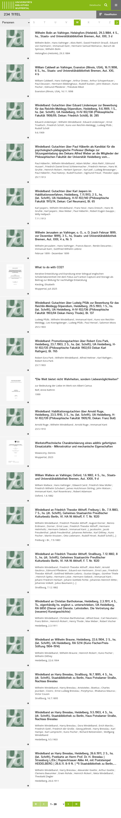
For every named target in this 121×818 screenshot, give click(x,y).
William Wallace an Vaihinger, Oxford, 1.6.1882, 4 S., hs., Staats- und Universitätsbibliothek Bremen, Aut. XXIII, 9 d (75, 477)
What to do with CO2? (49, 267)
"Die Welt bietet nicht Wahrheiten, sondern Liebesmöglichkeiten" (76, 379)
